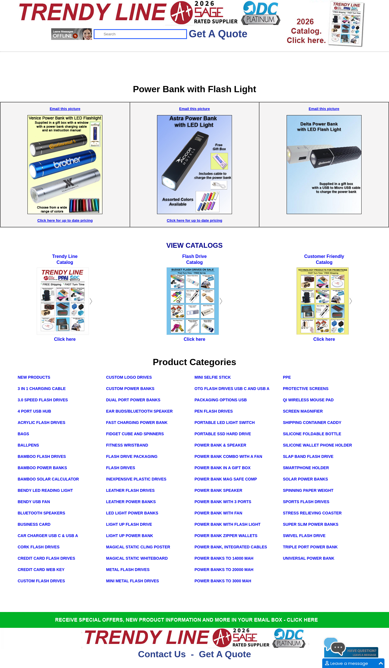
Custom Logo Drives (129, 377)
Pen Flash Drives (214, 411)
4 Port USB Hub (34, 411)
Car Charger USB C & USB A (48, 535)
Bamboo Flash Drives (42, 456)
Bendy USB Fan (34, 501)
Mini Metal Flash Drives (132, 581)
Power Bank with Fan (218, 513)
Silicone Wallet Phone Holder (317, 445)
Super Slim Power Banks (310, 524)
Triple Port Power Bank (310, 547)
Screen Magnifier (303, 411)
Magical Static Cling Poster (138, 547)
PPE (287, 377)
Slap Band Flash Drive (308, 456)
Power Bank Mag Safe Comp (226, 479)
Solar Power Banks (305, 479)
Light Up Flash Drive (129, 524)
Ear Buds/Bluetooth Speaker (139, 411)
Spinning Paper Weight (308, 490)
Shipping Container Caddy (312, 422)
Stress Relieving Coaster (312, 513)
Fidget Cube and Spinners (135, 434)
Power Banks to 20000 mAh (224, 569)
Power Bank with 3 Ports (223, 501)
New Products (34, 377)
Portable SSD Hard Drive (223, 434)
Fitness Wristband (127, 445)
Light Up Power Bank (129, 535)
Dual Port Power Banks (133, 400)
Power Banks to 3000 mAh (223, 581)
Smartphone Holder (306, 468)
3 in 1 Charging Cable (42, 388)
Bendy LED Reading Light (45, 490)
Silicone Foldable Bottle (312, 434)
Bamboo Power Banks (42, 468)
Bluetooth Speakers (41, 513)
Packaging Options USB (221, 400)
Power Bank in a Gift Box (223, 468)
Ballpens (28, 445)
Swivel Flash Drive (304, 535)
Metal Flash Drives (128, 569)
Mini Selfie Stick (213, 377)
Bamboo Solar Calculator (48, 479)
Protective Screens (305, 388)
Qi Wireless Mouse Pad (308, 400)
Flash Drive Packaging (132, 456)
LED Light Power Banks (132, 513)
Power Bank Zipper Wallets (226, 535)
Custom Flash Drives (41, 581)
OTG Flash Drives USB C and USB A (232, 388)
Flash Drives (120, 468)
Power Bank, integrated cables (231, 547)
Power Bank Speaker (218, 490)
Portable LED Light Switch (225, 422)
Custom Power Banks (130, 388)
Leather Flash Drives (130, 490)
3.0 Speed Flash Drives (43, 400)
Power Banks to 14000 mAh (224, 558)
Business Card (34, 524)
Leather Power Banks (131, 501)
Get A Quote (218, 34)
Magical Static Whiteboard (137, 558)
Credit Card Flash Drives (46, 558)
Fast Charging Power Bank (136, 422)
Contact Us (162, 654)
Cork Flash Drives (39, 547)
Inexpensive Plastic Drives (136, 479)
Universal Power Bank (308, 558)
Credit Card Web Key (41, 569)
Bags (23, 434)
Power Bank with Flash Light (228, 524)
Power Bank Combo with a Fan (228, 456)
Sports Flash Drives (306, 501)
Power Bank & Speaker (220, 445)
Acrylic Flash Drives (41, 422)
